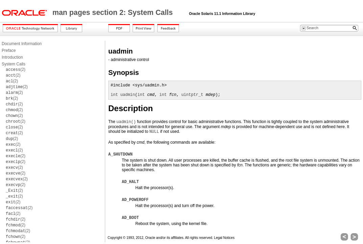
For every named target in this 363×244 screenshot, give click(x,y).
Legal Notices (224, 238)
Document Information (22, 43)
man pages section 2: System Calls (113, 12)
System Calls (13, 64)
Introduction (12, 57)
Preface (9, 50)
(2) (15, 69)
